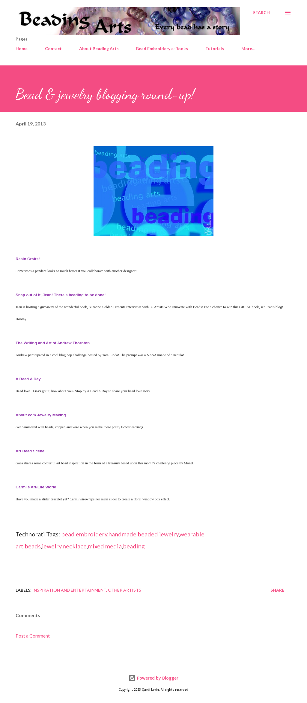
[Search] (261, 12)
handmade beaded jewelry (144, 534)
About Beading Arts (99, 48)
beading (134, 546)
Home (22, 48)
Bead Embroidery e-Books (162, 48)
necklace (75, 546)
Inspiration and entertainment (69, 590)
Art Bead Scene (30, 451)
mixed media (105, 546)
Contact (53, 48)
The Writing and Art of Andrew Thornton (53, 343)
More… (248, 48)
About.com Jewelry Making (41, 415)
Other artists (124, 590)
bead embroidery (84, 534)
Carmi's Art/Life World (36, 487)
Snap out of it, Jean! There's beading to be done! (61, 295)
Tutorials (214, 48)
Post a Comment (33, 635)
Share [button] (277, 590)
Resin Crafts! (28, 259)
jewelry (51, 546)
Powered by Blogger (153, 678)
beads (33, 546)
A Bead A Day (28, 379)
